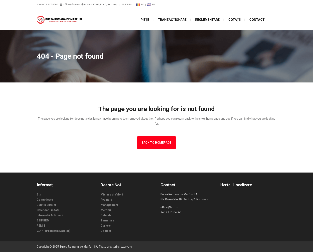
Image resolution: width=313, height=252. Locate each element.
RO (140, 4)
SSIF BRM (127, 4)
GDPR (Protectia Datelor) (53, 230)
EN (151, 4)
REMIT (41, 225)
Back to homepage (156, 142)
